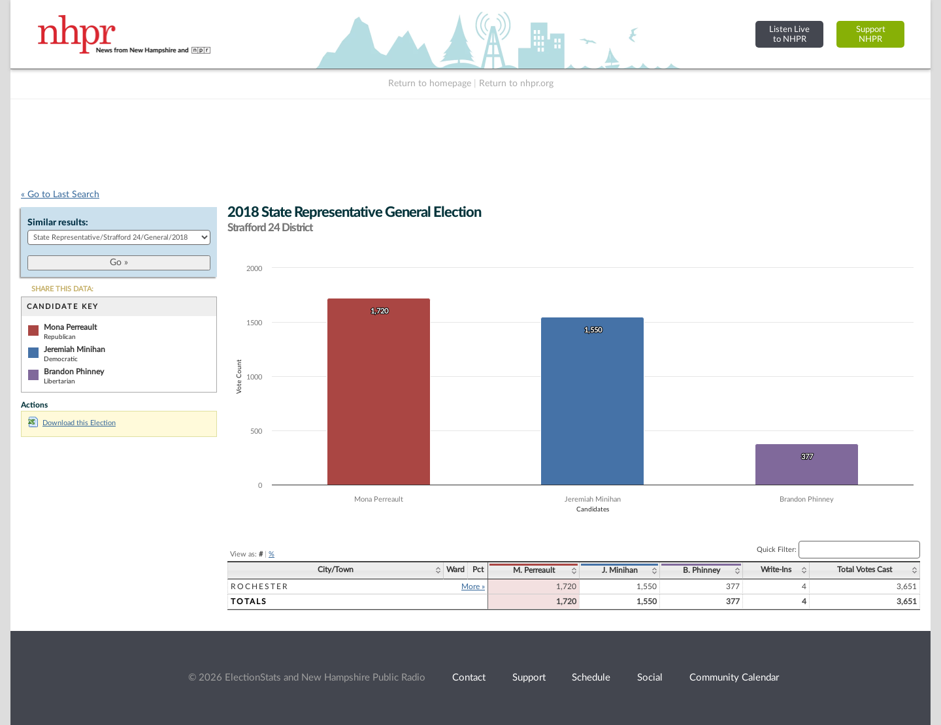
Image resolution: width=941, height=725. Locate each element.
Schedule (591, 678)
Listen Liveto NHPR (789, 34)
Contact (469, 678)
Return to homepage (429, 83)
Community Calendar (734, 678)
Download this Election (72, 423)
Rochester (260, 586)
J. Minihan (620, 570)
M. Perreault (534, 570)
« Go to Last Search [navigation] (60, 194)
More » (473, 586)
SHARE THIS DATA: (62, 289)
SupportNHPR (870, 34)
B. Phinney (701, 570)
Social (650, 678)
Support (529, 678)
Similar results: (57, 222)
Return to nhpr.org (516, 83)
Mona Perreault (70, 327)
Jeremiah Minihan (74, 349)
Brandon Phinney (74, 372)
